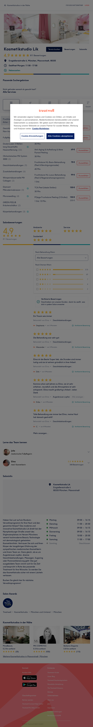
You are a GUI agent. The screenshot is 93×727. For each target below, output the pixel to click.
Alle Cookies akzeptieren (60, 136)
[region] (46, 123)
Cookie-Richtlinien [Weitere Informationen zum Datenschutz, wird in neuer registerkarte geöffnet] (40, 129)
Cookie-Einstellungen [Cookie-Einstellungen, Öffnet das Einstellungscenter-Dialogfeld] (32, 136)
